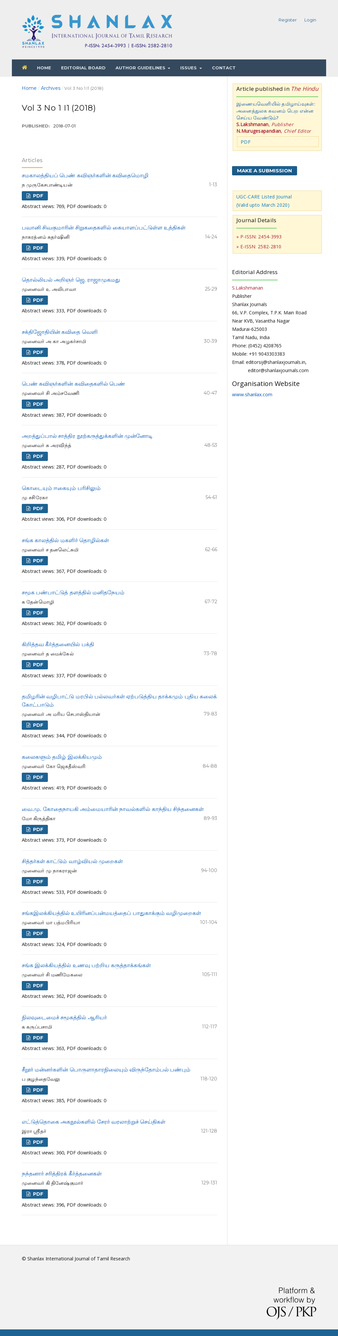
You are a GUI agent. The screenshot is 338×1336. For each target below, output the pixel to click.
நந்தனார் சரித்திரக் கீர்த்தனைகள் (62, 1174)
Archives (50, 88)
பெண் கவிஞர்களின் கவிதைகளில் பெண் (73, 384)
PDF (37, 196)
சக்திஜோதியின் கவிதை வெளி (60, 332)
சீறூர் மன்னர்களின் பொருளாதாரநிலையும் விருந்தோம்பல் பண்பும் (106, 1070)
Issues (189, 67)
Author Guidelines (141, 67)
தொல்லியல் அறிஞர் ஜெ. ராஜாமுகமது (71, 280)
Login (310, 19)
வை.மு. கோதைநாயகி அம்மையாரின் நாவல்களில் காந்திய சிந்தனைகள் (113, 809)
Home (44, 67)
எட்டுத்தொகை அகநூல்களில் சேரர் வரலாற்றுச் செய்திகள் (93, 1122)
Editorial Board (83, 67)
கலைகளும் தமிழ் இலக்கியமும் (62, 757)
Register (288, 19)
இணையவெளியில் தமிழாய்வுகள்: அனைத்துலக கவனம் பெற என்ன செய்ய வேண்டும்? (275, 110)
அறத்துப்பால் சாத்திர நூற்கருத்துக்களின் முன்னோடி (87, 436)
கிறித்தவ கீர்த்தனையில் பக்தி (58, 644)
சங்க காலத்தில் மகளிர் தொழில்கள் (65, 540)
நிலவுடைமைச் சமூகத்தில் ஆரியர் (64, 1017)
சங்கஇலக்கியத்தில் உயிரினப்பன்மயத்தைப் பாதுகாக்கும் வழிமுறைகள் (111, 913)
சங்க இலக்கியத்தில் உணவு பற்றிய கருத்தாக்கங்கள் (86, 965)
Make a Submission (264, 170)
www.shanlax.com (252, 394)
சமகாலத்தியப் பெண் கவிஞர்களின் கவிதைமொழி (85, 175)
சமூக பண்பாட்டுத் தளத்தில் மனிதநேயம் (73, 592)
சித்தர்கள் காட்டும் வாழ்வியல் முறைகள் (72, 861)
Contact (224, 67)
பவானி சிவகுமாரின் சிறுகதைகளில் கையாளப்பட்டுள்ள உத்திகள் (104, 228)
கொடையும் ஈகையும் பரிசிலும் (61, 488)
